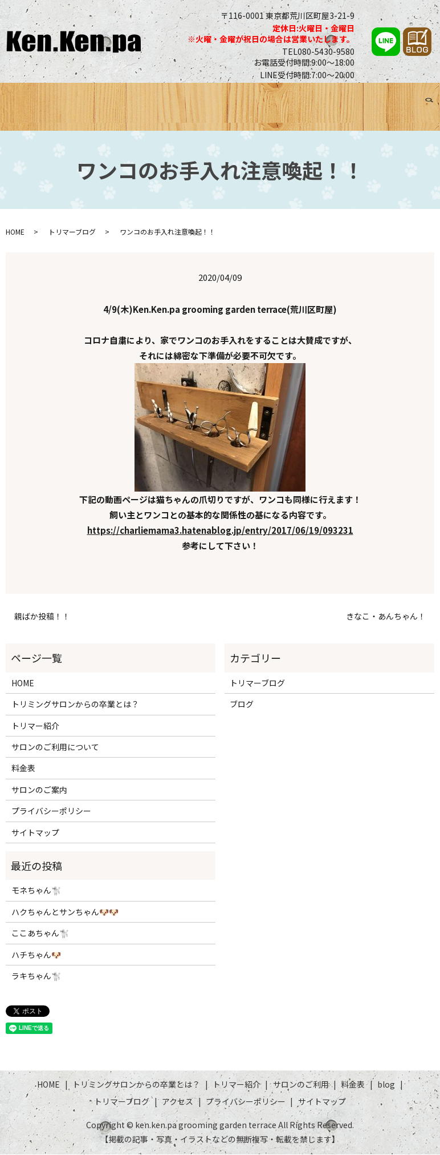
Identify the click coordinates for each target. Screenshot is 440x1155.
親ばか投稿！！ (42, 616)
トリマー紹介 (192, 97)
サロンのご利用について (55, 747)
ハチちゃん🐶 (36, 954)
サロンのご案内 (39, 789)
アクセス (414, 97)
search (17, 112)
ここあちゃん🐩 (40, 933)
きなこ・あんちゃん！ (386, 616)
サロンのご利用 (250, 97)
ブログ (322, 97)
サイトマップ (35, 832)
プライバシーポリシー (51, 811)
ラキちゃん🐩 (36, 975)
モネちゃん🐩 (36, 890)
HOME (14, 97)
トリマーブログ (366, 97)
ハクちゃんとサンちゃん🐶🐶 (65, 911)
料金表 (294, 97)
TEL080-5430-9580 (318, 51)
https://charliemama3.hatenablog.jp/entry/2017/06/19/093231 (220, 531)
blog (386, 1084)
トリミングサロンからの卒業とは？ (96, 97)
